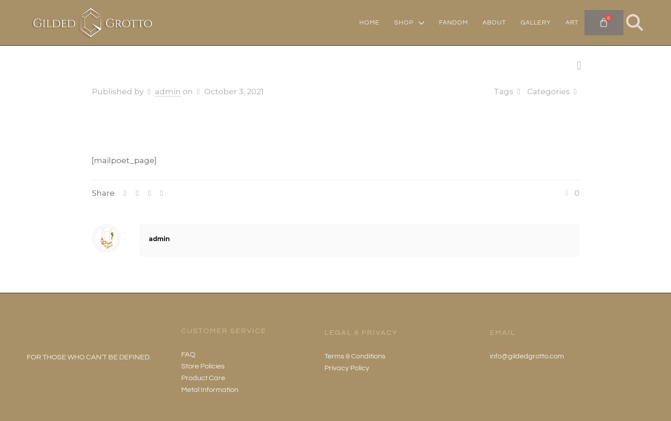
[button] (634, 22)
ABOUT (494, 22)
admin (168, 91)
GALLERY (536, 22)
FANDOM (453, 22)
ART (572, 22)
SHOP (409, 22)
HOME (369, 22)
